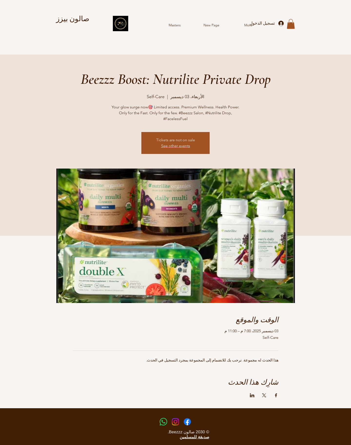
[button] (291, 24)
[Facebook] (187, 421)
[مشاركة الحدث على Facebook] (276, 395)
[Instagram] (175, 421)
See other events (175, 145)
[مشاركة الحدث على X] (264, 395)
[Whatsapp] (163, 421)
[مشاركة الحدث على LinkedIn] (252, 395)
